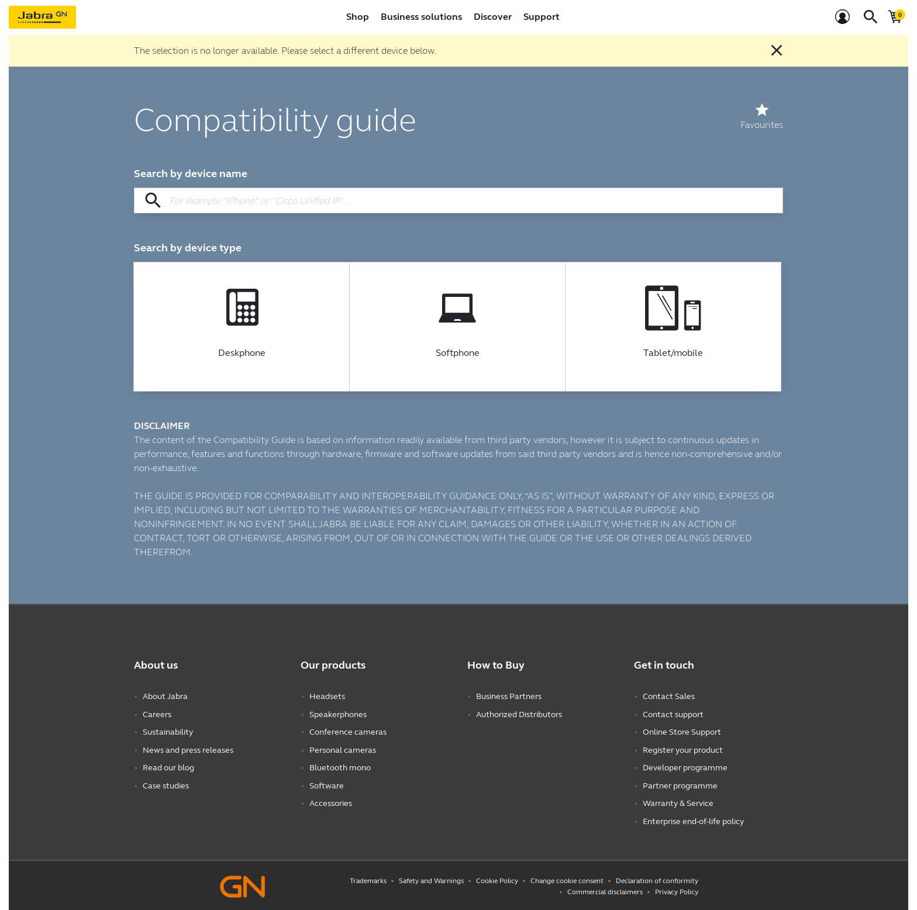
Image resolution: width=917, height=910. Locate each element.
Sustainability (168, 731)
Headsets (327, 696)
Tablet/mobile (673, 353)
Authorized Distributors (519, 714)
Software (326, 784)
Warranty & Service (678, 802)
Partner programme (680, 784)
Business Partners (509, 696)
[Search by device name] (458, 200)
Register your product (683, 749)
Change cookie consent (567, 878)
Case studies (166, 784)
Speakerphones (338, 714)
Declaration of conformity (657, 878)
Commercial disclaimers (605, 889)
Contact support (673, 714)
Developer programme (685, 766)
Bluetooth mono (340, 766)
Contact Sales (669, 696)
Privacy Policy (676, 889)
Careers (157, 714)
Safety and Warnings (431, 878)
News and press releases (188, 749)
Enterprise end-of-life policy (693, 819)
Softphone (458, 353)
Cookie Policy (497, 878)
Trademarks (368, 878)
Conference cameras (348, 731)
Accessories (330, 802)
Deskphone (242, 353)
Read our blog (168, 766)
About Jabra (165, 696)
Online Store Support (682, 731)
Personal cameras (342, 749)
